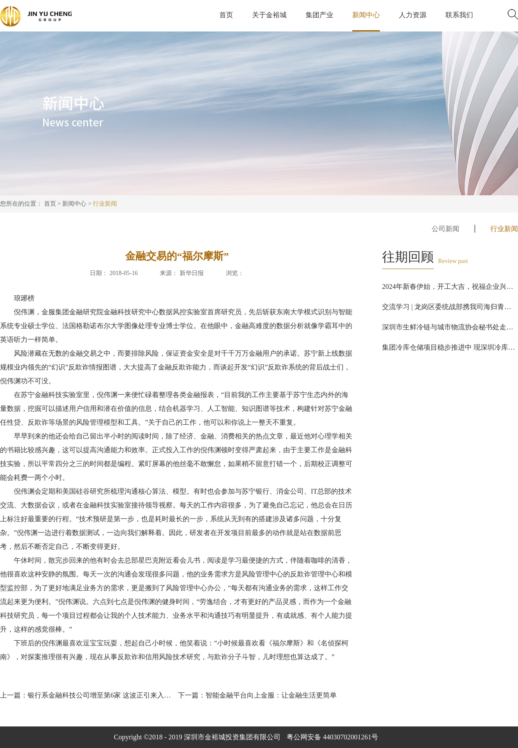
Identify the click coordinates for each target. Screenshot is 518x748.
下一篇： (257, 695)
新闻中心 (74, 203)
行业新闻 (105, 203)
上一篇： (88, 695)
